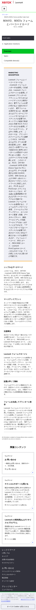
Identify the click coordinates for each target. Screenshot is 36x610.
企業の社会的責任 (8, 559)
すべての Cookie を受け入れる (18, 606)
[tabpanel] (18, 249)
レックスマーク (8, 549)
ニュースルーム (7, 589)
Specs (6, 56)
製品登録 (5, 578)
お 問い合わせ (8, 568)
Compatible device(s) (11, 61)
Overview (7, 51)
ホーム (25, 3)
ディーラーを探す (8, 581)
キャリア (5, 556)
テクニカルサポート (9, 574)
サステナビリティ (8, 563)
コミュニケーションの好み (11, 571)
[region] (18, 601)
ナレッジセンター (9, 586)
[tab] (18, 51)
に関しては (6, 553)
